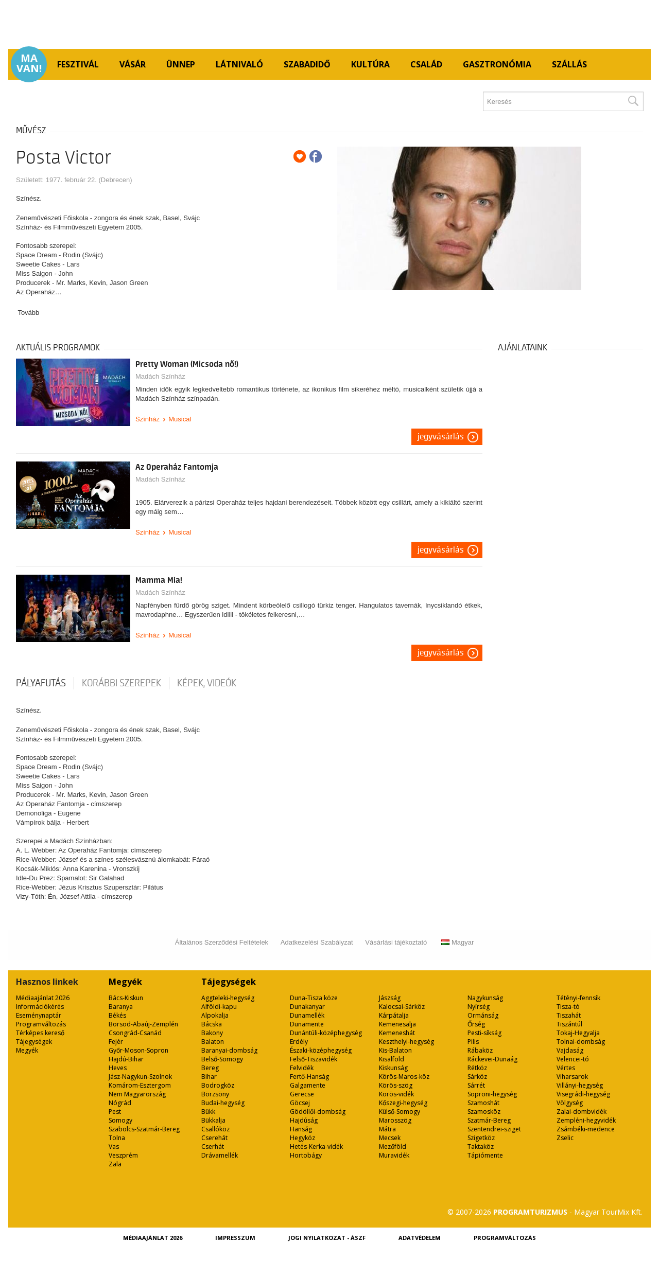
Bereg (210, 1067)
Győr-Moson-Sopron (138, 1050)
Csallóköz (215, 1129)
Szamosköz (483, 1111)
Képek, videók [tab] (206, 683)
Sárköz (477, 1076)
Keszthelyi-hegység (406, 1041)
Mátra (387, 1129)
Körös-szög (395, 1085)
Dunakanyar (307, 1006)
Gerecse (302, 1094)
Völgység (570, 1102)
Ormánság (482, 1015)
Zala (115, 1164)
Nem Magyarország (137, 1094)
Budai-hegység (223, 1102)
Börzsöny (215, 1094)
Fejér (116, 1041)
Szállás (569, 64)
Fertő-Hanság (309, 1076)
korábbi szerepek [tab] (121, 683)
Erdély (299, 1041)
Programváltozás (41, 1024)
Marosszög (395, 1120)
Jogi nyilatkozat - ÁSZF (327, 1237)
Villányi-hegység (580, 1085)
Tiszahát (569, 1015)
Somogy (120, 1120)
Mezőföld (392, 1146)
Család (426, 64)
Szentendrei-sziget (494, 1129)
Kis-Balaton (395, 1050)
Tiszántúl (569, 1024)
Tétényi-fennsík (578, 997)
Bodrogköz (217, 1085)
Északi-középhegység (321, 1050)
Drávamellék (219, 1155)
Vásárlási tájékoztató (396, 942)
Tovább (28, 312)
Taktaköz (480, 1146)
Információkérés (40, 1006)
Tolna (117, 1137)
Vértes (566, 1067)
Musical (179, 419)
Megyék (27, 1050)
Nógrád (120, 1102)
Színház (147, 419)
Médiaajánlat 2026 (43, 997)
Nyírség (478, 1006)
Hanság (301, 1129)
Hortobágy (306, 1155)
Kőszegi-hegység (403, 1102)
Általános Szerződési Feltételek (221, 942)
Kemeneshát (397, 1032)
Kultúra (370, 64)
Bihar (209, 1076)
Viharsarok (572, 1076)
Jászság (390, 997)
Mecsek (390, 1137)
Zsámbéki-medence (586, 1129)
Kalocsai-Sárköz (402, 1006)
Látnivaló (239, 64)
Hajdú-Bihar (126, 1059)
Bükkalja (213, 1120)
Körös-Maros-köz (404, 1076)
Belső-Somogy (222, 1059)
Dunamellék (307, 1015)
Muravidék (394, 1155)
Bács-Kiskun (126, 997)
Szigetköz (481, 1137)
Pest (115, 1111)
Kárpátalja (394, 1015)
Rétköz (477, 1067)
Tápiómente (485, 1155)
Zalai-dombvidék (581, 1111)
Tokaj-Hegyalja (578, 1032)
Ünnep (180, 64)
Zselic (565, 1137)
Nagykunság (485, 997)
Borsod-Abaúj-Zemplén (143, 1024)
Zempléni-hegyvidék (586, 1120)
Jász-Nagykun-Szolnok (140, 1076)
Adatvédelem (419, 1237)
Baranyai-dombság (229, 1050)
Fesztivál (78, 64)
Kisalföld (391, 1059)
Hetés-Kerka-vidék (316, 1146)
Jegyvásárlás (441, 436)
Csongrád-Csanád (135, 1032)
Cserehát (214, 1137)
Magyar (457, 942)
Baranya (121, 1006)
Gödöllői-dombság (317, 1111)
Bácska (211, 1024)
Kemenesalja (397, 1024)
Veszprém (123, 1155)
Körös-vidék (396, 1094)
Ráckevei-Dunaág (492, 1059)
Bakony (212, 1032)
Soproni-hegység (492, 1094)
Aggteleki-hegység (227, 997)
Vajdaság (570, 1050)
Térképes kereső (40, 1032)
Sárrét (476, 1085)
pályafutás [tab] (41, 683)
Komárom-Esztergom (140, 1085)
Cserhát (212, 1146)
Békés (117, 1015)
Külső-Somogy (399, 1111)
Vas (114, 1146)
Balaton (212, 1041)
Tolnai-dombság (581, 1041)
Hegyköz (302, 1137)
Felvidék (302, 1067)
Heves (118, 1067)
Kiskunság (393, 1067)
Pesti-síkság (484, 1032)
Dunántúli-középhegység (326, 1032)
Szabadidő (307, 64)
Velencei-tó (573, 1059)
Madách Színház (160, 376)
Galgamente (307, 1085)
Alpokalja (215, 1015)
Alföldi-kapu (219, 1006)
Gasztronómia (497, 64)
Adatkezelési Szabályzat (317, 942)
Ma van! (29, 63)
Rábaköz (480, 1050)
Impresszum (235, 1237)
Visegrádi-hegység (583, 1094)
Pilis (473, 1041)
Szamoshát (483, 1102)
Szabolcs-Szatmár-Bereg (144, 1129)
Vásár (132, 64)
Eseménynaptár (38, 1015)
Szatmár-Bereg (489, 1120)
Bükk (208, 1111)
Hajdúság (304, 1120)
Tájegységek (34, 1041)
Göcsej (300, 1102)
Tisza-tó (568, 1006)
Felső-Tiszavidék (313, 1059)
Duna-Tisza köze (314, 997)
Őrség (476, 1024)
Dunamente (307, 1024)
